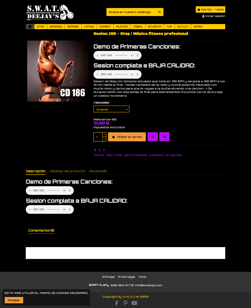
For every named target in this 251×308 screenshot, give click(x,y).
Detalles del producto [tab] (67, 171)
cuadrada (156, 155)
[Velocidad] (111, 109)
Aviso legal (126, 276)
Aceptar (14, 300)
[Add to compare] (164, 136)
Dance (99, 155)
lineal (118, 155)
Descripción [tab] (35, 171)
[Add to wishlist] (153, 136)
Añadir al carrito (127, 136)
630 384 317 (120, 285)
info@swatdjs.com (148, 285)
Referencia (101, 119)
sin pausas (173, 155)
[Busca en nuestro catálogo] (159, 12)
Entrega (108, 276)
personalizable (135, 155)
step (109, 155)
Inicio (142, 276)
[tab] (98, 171)
